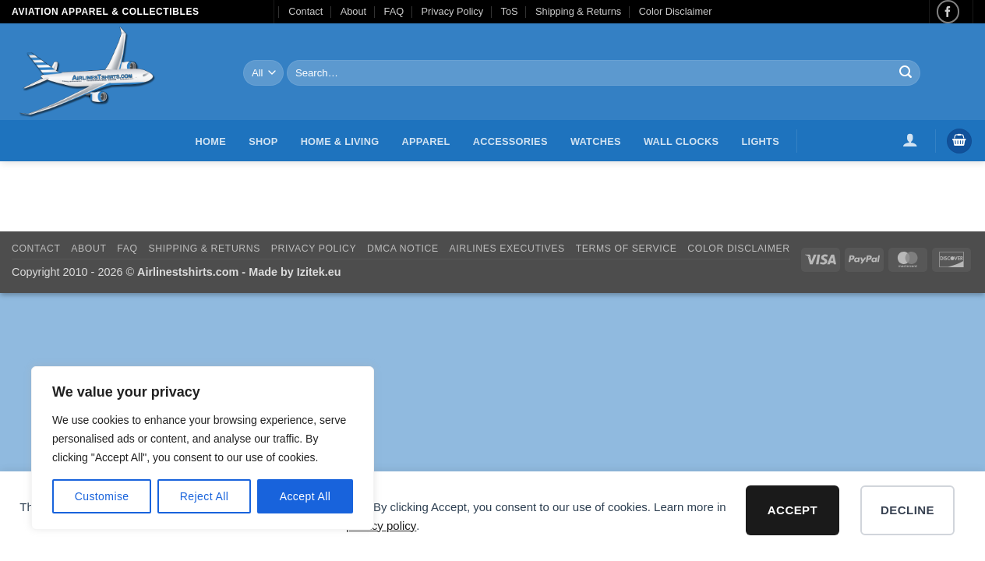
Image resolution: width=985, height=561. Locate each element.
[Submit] (905, 73)
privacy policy (381, 525)
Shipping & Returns (578, 11)
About (353, 11)
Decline (907, 510)
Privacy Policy (453, 11)
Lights (760, 141)
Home (211, 141)
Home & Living (340, 141)
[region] (202, 448)
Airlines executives (507, 248)
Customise (102, 496)
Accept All (305, 496)
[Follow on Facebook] (948, 11)
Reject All (204, 496)
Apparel (426, 141)
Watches (595, 141)
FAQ (394, 11)
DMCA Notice (403, 248)
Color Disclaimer (675, 11)
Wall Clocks (681, 141)
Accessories (510, 141)
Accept (792, 510)
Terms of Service (626, 248)
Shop (263, 141)
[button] (910, 139)
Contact (305, 11)
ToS (509, 11)
